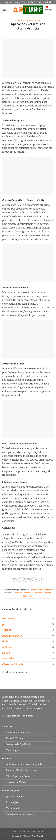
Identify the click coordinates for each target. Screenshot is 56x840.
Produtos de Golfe (12, 635)
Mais (23, 782)
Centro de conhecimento (28, 20)
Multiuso (7, 647)
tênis (5, 641)
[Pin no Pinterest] (36, 579)
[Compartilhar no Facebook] (19, 579)
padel (5, 624)
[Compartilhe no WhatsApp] (14, 579)
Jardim (34, 592)
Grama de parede (33, 764)
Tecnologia (12, 750)
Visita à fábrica (14, 738)
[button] (4, 9)
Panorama (27, 596)
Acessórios (8, 658)
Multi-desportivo (27, 770)
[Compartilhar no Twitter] (25, 579)
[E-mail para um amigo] (30, 579)
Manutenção (13, 808)
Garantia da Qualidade (18, 744)
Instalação (12, 802)
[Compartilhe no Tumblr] (41, 579)
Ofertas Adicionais (12, 664)
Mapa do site (25, 832)
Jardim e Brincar (14, 764)
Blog (15, 832)
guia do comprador (15, 796)
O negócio (17, 592)
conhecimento (44, 592)
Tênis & (10, 776)
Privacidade (37, 832)
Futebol (26, 592)
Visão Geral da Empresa (18, 732)
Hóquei (6, 652)
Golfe (27, 776)
